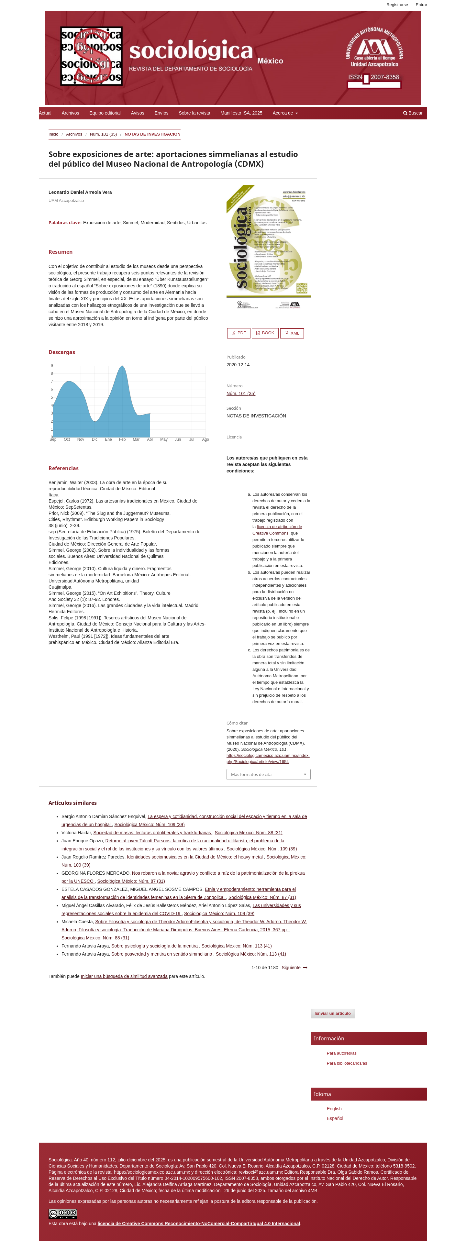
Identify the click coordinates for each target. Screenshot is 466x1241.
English (334, 1108)
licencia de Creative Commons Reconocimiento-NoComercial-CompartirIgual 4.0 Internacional (199, 1223)
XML (294, 333)
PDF (241, 332)
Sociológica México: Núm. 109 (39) (149, 824)
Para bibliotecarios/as (347, 1063)
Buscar (413, 113)
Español (335, 1118)
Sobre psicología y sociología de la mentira (155, 945)
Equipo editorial (105, 113)
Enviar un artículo (333, 1013)
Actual (45, 113)
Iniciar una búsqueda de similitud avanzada (124, 976)
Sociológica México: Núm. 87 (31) (131, 881)
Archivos (70, 113)
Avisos (137, 113)
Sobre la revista (194, 113)
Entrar (421, 4)
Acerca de (283, 113)
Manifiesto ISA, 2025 (241, 113)
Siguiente (291, 967)
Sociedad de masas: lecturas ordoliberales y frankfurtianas (153, 832)
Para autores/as (342, 1053)
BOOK (267, 332)
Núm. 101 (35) (103, 134)
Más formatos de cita (251, 774)
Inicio (53, 134)
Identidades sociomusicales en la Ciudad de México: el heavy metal (195, 856)
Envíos (162, 113)
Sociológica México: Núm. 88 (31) (249, 832)
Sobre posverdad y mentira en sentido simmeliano (162, 954)
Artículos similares (73, 802)
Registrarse (397, 4)
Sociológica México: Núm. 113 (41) (237, 945)
